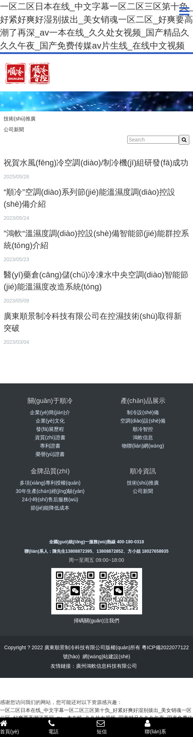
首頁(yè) (24, 726)
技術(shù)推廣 (20, 119)
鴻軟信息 (143, 437)
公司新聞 (14, 129)
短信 (121, 726)
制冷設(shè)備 (143, 412)
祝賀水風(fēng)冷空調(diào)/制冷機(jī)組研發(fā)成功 (96, 162)
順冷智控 (143, 429)
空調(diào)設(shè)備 (142, 421)
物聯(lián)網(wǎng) (143, 446)
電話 (72, 726)
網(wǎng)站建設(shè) (106, 656)
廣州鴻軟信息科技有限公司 (106, 666)
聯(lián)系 (169, 726)
